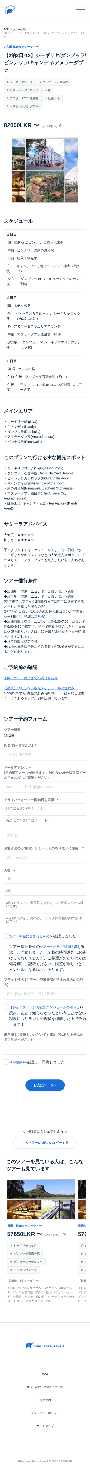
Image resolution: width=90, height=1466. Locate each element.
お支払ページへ (45, 1085)
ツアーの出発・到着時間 (58, 947)
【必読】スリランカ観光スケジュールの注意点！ (41, 688)
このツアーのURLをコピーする (45, 1143)
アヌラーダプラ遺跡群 (24, 98)
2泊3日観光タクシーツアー (21, 46)
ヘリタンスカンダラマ (24, 106)
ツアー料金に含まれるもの (29, 936)
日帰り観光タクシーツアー (24, 1225)
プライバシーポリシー (45, 1413)
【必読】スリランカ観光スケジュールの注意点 (44, 1007)
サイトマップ (45, 1426)
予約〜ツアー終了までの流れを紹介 (31, 678)
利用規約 (16, 1062)
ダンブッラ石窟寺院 (55, 82)
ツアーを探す (20, 29)
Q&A (45, 1374)
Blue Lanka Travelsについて (45, 1387)
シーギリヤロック (21, 82)
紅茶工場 (54, 98)
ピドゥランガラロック (24, 90)
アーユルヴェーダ (25, 1270)
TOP (6, 29)
